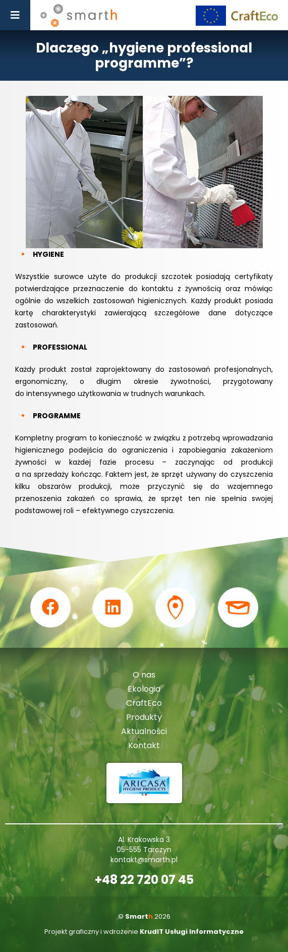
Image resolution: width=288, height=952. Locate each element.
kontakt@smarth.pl (144, 860)
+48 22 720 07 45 (144, 880)
